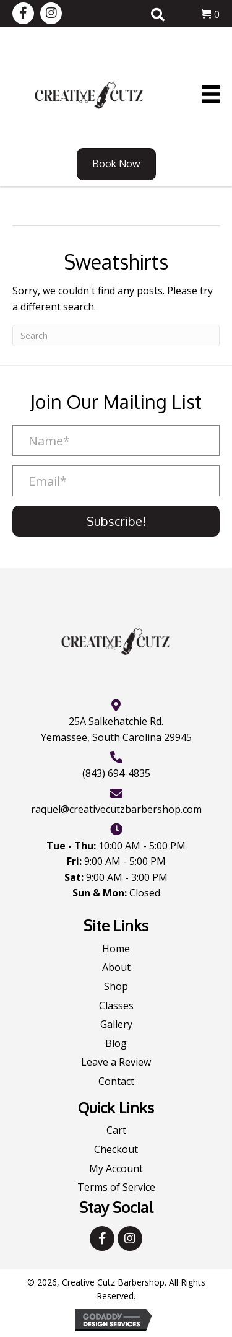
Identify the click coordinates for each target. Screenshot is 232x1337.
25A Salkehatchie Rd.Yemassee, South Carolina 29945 (116, 729)
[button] (23, 13)
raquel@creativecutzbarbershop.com (116, 809)
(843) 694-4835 (116, 773)
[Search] (116, 335)
